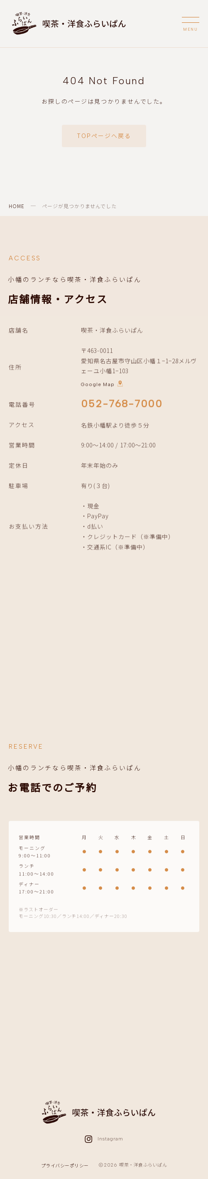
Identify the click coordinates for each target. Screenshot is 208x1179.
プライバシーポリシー (65, 1165)
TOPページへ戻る (104, 135)
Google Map (102, 385)
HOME (16, 205)
